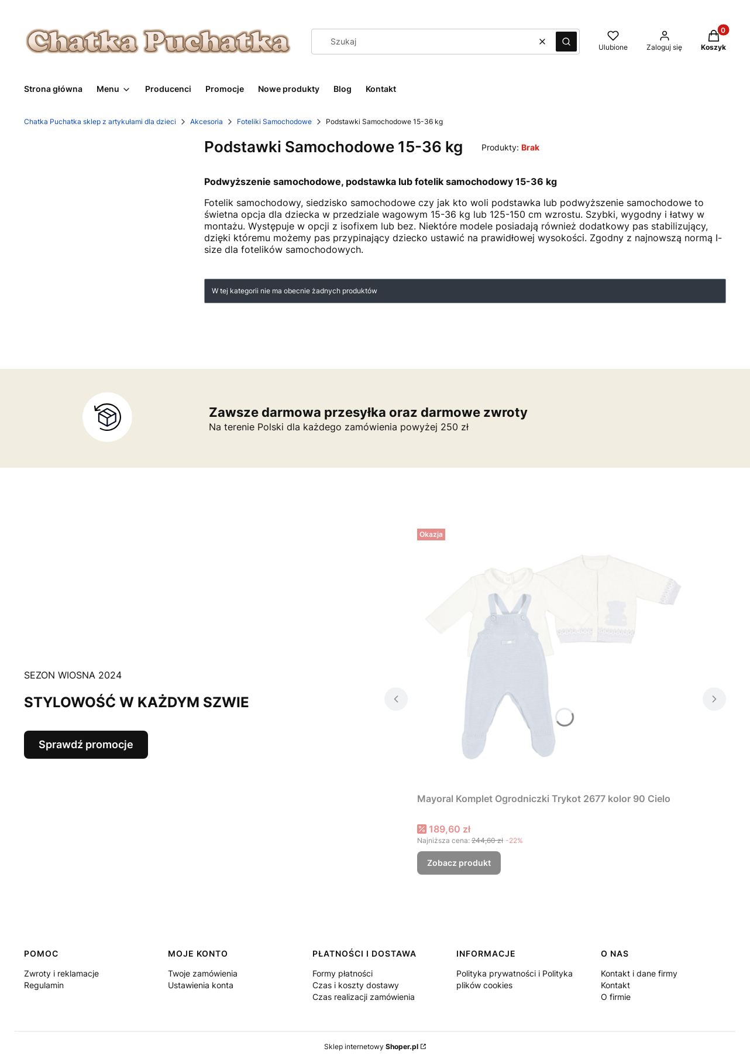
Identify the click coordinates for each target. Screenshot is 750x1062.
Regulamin (44, 985)
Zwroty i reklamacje (61, 973)
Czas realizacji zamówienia (363, 997)
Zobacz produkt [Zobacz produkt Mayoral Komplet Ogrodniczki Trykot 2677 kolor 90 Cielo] (459, 863)
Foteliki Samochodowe (274, 121)
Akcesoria (206, 121)
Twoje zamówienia (203, 973)
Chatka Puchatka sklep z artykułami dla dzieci (100, 121)
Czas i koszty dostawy (355, 985)
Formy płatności (342, 973)
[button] (566, 42)
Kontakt (615, 985)
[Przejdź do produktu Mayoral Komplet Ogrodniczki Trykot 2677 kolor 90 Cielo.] (555, 655)
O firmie (616, 997)
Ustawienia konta (200, 985)
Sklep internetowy (371, 1046)
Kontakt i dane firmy (639, 973)
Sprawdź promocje (86, 744)
